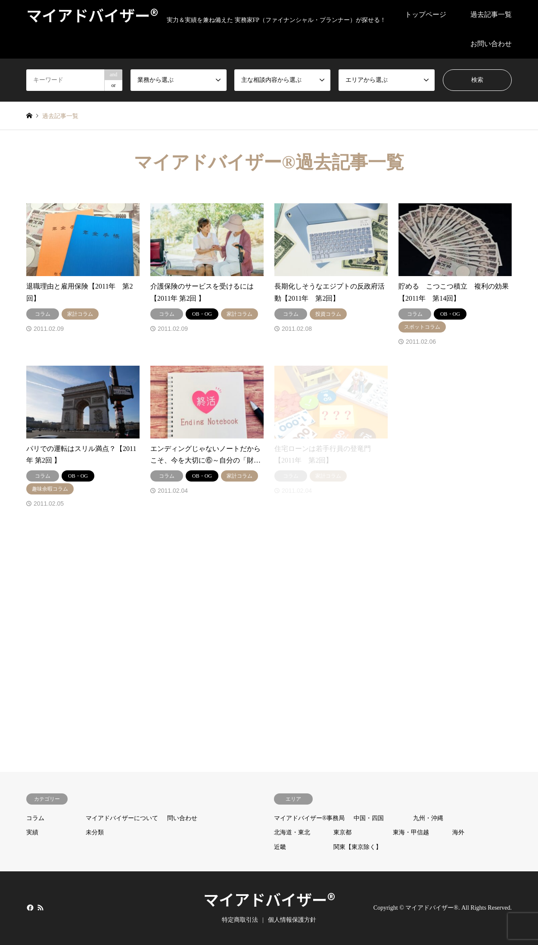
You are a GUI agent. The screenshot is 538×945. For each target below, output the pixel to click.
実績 (32, 832)
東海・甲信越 (411, 832)
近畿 (280, 847)
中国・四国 (369, 818)
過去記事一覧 (491, 14)
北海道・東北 (292, 832)
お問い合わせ (491, 43)
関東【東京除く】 (357, 847)
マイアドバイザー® (269, 899)
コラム (35, 818)
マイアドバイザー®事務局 (309, 818)
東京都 (342, 832)
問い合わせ (182, 818)
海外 (458, 832)
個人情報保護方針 (292, 920)
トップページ (425, 14)
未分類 (95, 832)
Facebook (29, 908)
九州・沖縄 (428, 818)
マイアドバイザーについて (122, 818)
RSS (40, 908)
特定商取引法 (240, 920)
